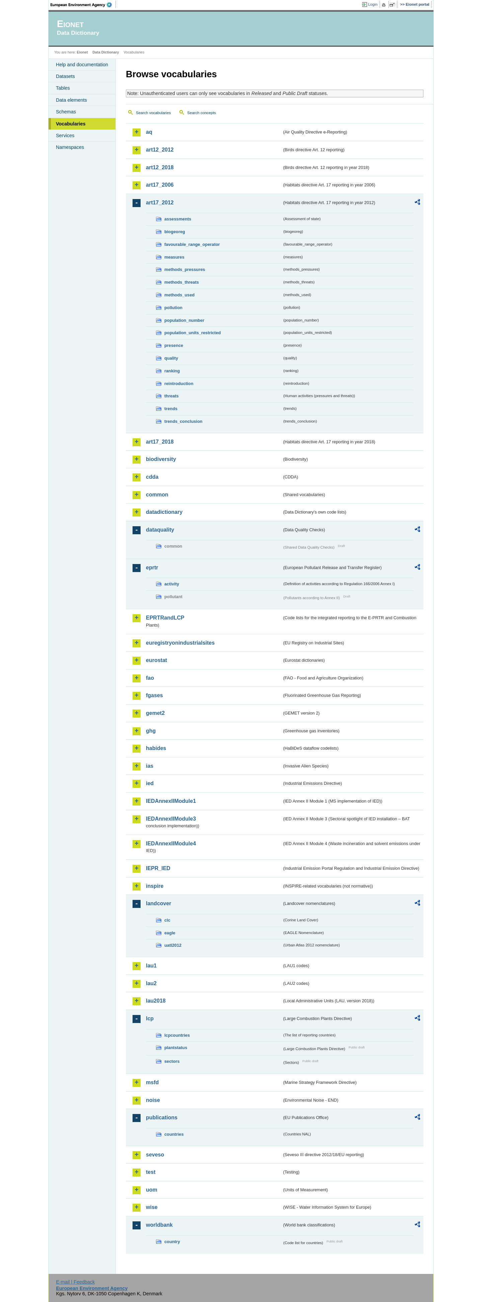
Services (65, 135)
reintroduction (178, 383)
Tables (63, 88)
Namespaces (70, 147)
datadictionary (164, 512)
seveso (155, 1154)
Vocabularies (71, 123)
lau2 (151, 983)
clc (167, 920)
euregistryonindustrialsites (180, 643)
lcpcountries (177, 1035)
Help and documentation (82, 64)
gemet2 (155, 713)
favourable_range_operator (192, 244)
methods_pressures (184, 269)
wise (152, 1207)
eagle (169, 932)
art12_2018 (160, 167)
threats (171, 395)
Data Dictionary (105, 52)
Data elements (71, 100)
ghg (151, 731)
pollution (173, 307)
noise (153, 1100)
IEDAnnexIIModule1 (171, 801)
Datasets (65, 76)
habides (156, 748)
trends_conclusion (183, 421)
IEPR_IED (158, 868)
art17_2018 (160, 442)
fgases (154, 695)
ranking (172, 370)
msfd (152, 1082)
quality (171, 358)
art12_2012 (160, 150)
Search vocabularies (153, 113)
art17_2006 (160, 185)
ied (150, 783)
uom (151, 1190)
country (172, 1241)
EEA (83, 4)
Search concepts (201, 113)
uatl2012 (172, 945)
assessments (177, 218)
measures (174, 257)
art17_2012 (160, 202)
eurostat (156, 660)
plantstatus (175, 1047)
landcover (158, 903)
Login (373, 4)
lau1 (151, 965)
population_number (184, 320)
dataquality (160, 530)
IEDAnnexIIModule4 (171, 843)
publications (161, 1117)
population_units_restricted (192, 332)
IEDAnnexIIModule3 (171, 819)
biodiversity (161, 459)
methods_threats (181, 282)
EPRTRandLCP (165, 618)
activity (171, 583)
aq (149, 132)
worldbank (159, 1225)
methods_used (179, 294)
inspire (154, 886)
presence (173, 345)
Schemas (66, 111)
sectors (172, 1061)
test (150, 1172)
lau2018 (156, 1001)
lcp (150, 1018)
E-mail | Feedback (75, 1282)
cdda (152, 477)
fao (150, 678)
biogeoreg (174, 231)
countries (174, 1134)
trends (170, 408)
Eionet (82, 52)
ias (149, 766)
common (157, 494)
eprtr (152, 567)
